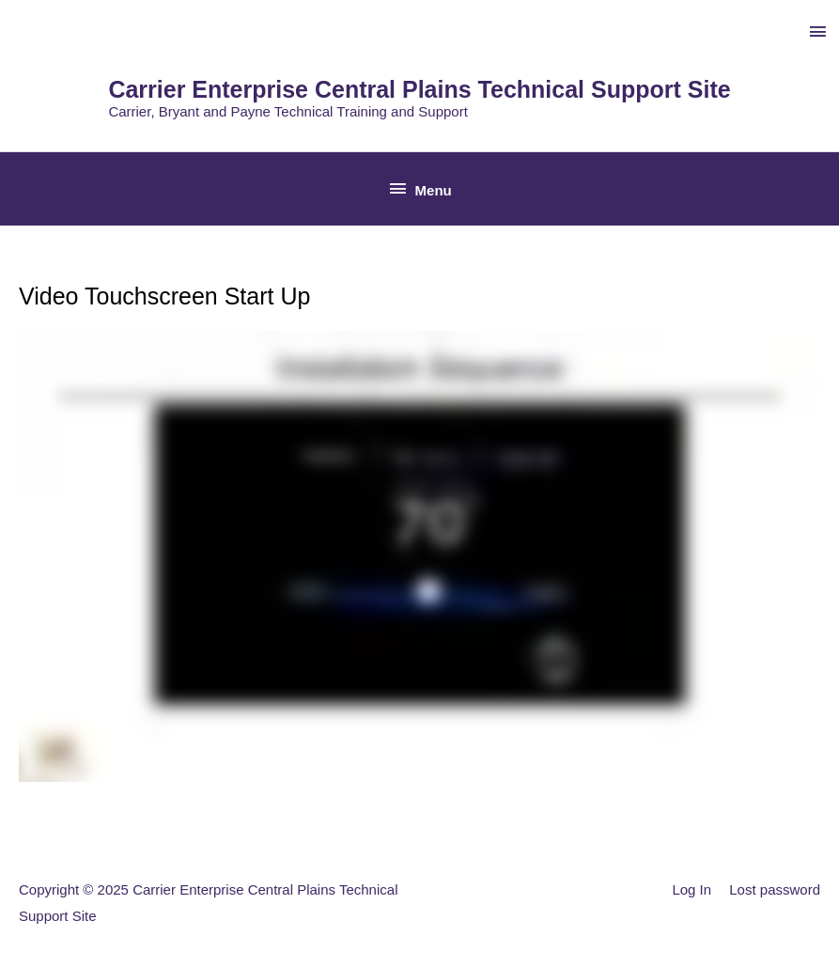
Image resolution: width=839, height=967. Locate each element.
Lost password (774, 889)
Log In (691, 889)
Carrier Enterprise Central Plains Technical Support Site (419, 89)
